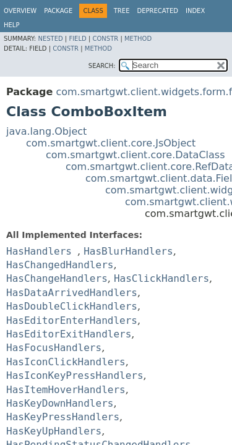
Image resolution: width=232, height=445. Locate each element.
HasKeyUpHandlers (53, 431)
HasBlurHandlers (128, 251)
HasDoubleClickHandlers (71, 306)
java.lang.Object (46, 131)
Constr (105, 38)
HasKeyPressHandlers (62, 417)
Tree (122, 10)
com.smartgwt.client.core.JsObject (110, 143)
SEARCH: (102, 65)
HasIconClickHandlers (66, 362)
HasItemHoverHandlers (66, 390)
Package (58, 10)
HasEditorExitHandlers (68, 334)
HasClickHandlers (161, 278)
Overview (20, 10)
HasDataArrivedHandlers (71, 293)
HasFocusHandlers (53, 348)
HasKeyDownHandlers (59, 403)
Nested (50, 38)
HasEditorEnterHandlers (71, 320)
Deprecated (157, 10)
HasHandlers (39, 251)
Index (195, 10)
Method (138, 38)
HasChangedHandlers (59, 265)
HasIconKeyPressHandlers (75, 375)
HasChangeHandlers (57, 278)
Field (77, 38)
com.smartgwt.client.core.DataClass (135, 155)
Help (11, 25)
